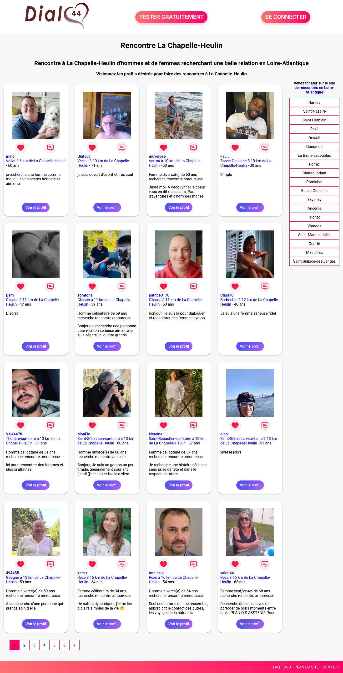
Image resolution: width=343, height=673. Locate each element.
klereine (155, 434)
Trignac (314, 217)
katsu (82, 573)
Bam (10, 295)
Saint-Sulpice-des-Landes (314, 261)
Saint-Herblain (314, 120)
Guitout (83, 156)
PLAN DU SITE (307, 667)
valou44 (227, 573)
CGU (287, 667)
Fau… (224, 156)
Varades (314, 226)
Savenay (314, 199)
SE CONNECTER (285, 17)
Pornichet (314, 182)
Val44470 (14, 434)
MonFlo (83, 434)
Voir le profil (35, 207)
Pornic (314, 164)
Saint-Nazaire (314, 111)
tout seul (156, 573)
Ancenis (314, 208)
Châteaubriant (314, 173)
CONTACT (330, 667)
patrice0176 (159, 295)
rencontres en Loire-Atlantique (317, 89)
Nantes (314, 102)
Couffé (314, 243)
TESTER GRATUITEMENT (171, 17)
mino (10, 156)
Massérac (314, 252)
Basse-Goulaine (314, 190)
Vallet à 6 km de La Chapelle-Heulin (36, 161)
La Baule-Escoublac (314, 155)
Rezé (314, 129)
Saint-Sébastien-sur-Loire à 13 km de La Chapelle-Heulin (105, 440)
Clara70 (226, 295)
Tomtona (84, 295)
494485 (12, 573)
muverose (157, 156)
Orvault (314, 138)
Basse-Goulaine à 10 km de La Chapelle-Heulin (245, 163)
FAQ (276, 667)
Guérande (314, 146)
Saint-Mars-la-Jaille (314, 235)
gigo (224, 434)
